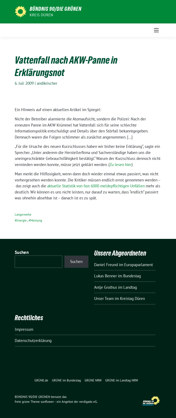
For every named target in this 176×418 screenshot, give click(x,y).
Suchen (22, 252)
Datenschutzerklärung (33, 340)
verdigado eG (88, 402)
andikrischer (47, 83)
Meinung (36, 220)
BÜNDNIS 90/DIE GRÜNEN (55, 9)
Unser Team (104, 298)
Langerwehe (23, 214)
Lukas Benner (105, 275)
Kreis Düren (41, 14)
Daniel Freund (106, 264)
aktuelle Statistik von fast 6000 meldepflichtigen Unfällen (96, 185)
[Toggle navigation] (156, 30)
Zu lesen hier (120, 164)
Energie (21, 220)
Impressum (24, 329)
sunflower (47, 402)
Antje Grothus (105, 287)
